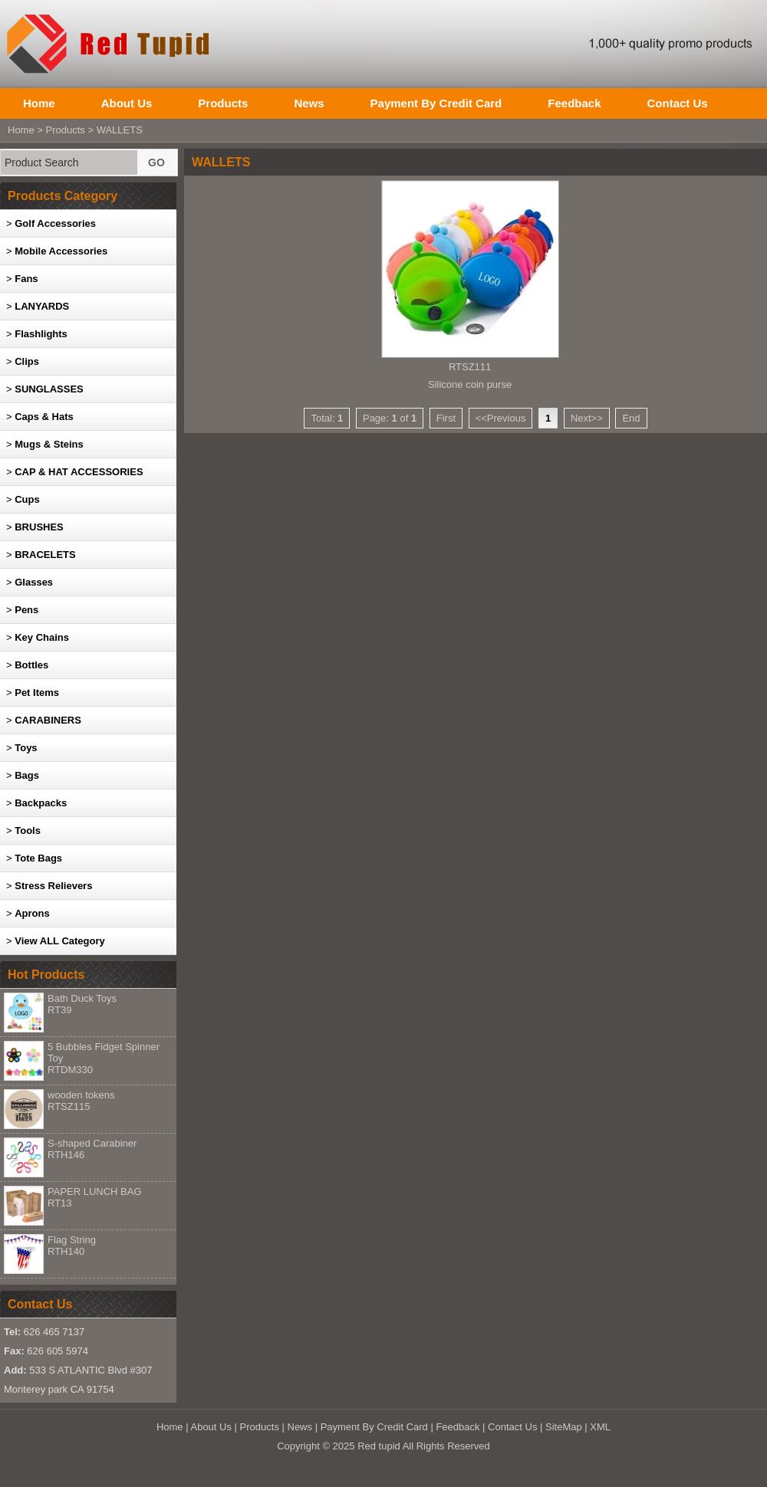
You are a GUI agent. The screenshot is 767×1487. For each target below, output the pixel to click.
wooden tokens (81, 1100)
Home (39, 103)
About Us (127, 103)
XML (600, 1427)
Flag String (72, 1245)
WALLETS (120, 130)
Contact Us (677, 103)
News (309, 103)
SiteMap (563, 1427)
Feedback (574, 103)
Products (223, 103)
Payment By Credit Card (436, 103)
